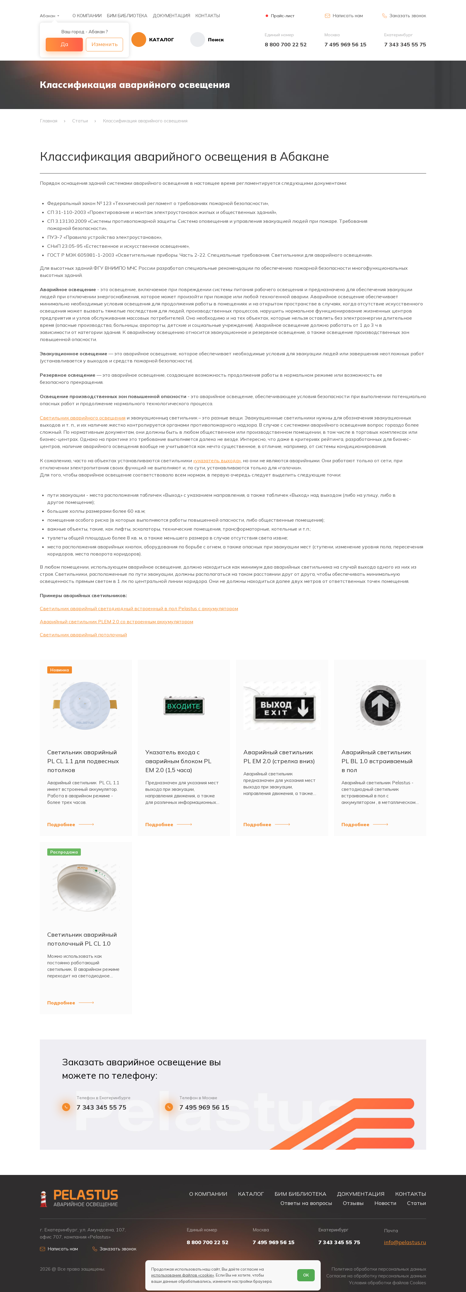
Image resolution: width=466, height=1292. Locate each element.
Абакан (47, 15)
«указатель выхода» (217, 460)
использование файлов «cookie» (182, 1275)
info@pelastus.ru (405, 1242)
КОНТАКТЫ (208, 15)
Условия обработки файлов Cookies (387, 1282)
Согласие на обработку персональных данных (376, 1276)
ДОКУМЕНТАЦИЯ (171, 15)
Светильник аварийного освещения (82, 418)
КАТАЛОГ (251, 1193)
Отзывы (353, 1203)
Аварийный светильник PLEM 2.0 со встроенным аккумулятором (116, 621)
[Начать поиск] (199, 39)
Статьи (416, 1203)
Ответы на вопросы (306, 1203)
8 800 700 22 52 (286, 44)
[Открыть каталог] (152, 39)
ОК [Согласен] (306, 1275)
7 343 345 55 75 (405, 44)
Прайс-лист (283, 15)
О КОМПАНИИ (87, 15)
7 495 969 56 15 (345, 44)
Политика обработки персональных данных (378, 1269)
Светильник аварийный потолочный (83, 635)
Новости (385, 1203)
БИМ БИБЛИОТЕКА (127, 15)
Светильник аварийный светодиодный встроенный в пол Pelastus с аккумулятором (139, 608)
